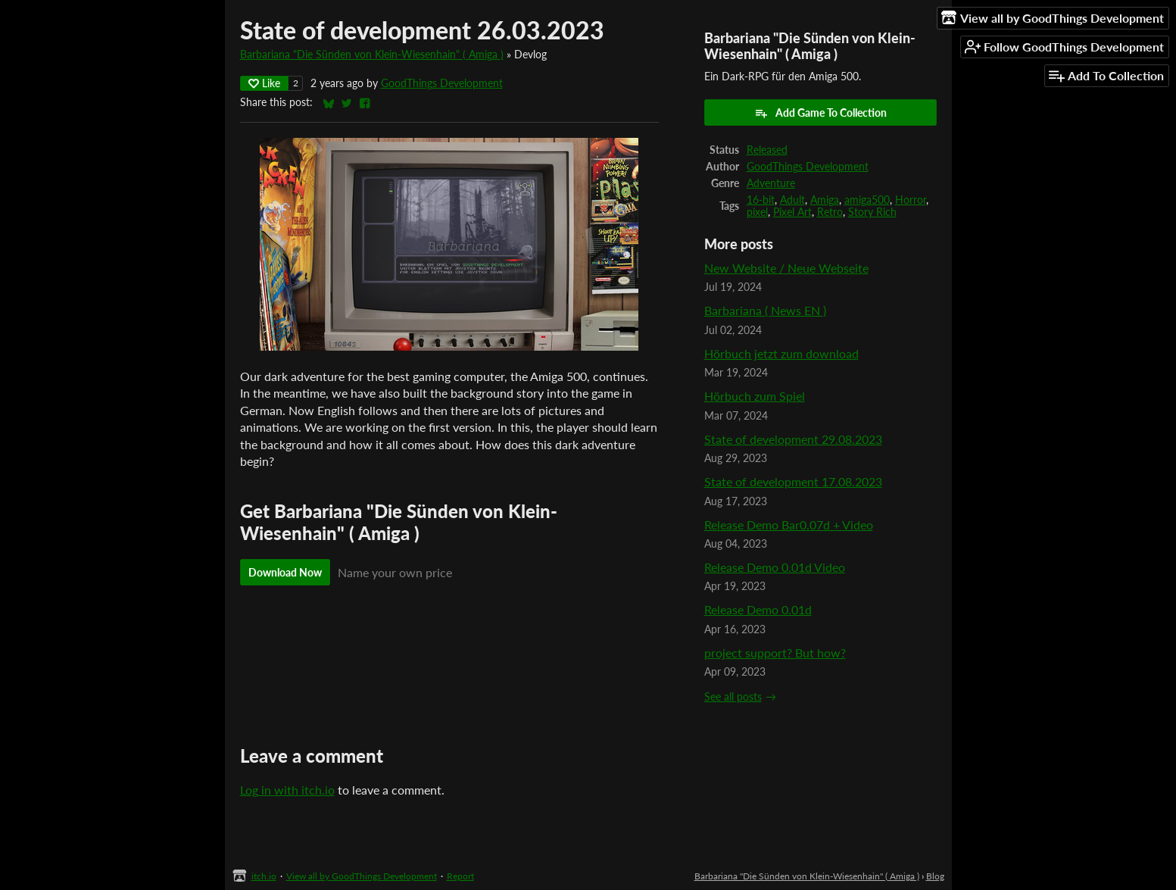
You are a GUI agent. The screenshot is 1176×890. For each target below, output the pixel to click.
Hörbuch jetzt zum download (781, 353)
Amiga (824, 200)
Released (767, 150)
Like (264, 83)
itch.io (263, 876)
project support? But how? (775, 652)
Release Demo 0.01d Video (774, 567)
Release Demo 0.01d (758, 609)
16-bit (761, 200)
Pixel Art (792, 212)
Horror (910, 200)
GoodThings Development (442, 83)
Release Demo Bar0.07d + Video (788, 524)
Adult (792, 200)
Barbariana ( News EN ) (765, 310)
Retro (830, 212)
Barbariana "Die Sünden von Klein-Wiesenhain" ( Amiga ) (372, 54)
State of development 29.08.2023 (793, 439)
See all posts (733, 697)
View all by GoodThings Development (361, 876)
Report (460, 876)
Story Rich (872, 212)
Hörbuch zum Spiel (754, 396)
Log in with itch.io (287, 789)
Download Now (285, 572)
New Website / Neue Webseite (786, 268)
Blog (935, 876)
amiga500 (867, 200)
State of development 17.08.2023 (793, 481)
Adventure (771, 183)
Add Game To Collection (820, 113)
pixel (757, 212)
